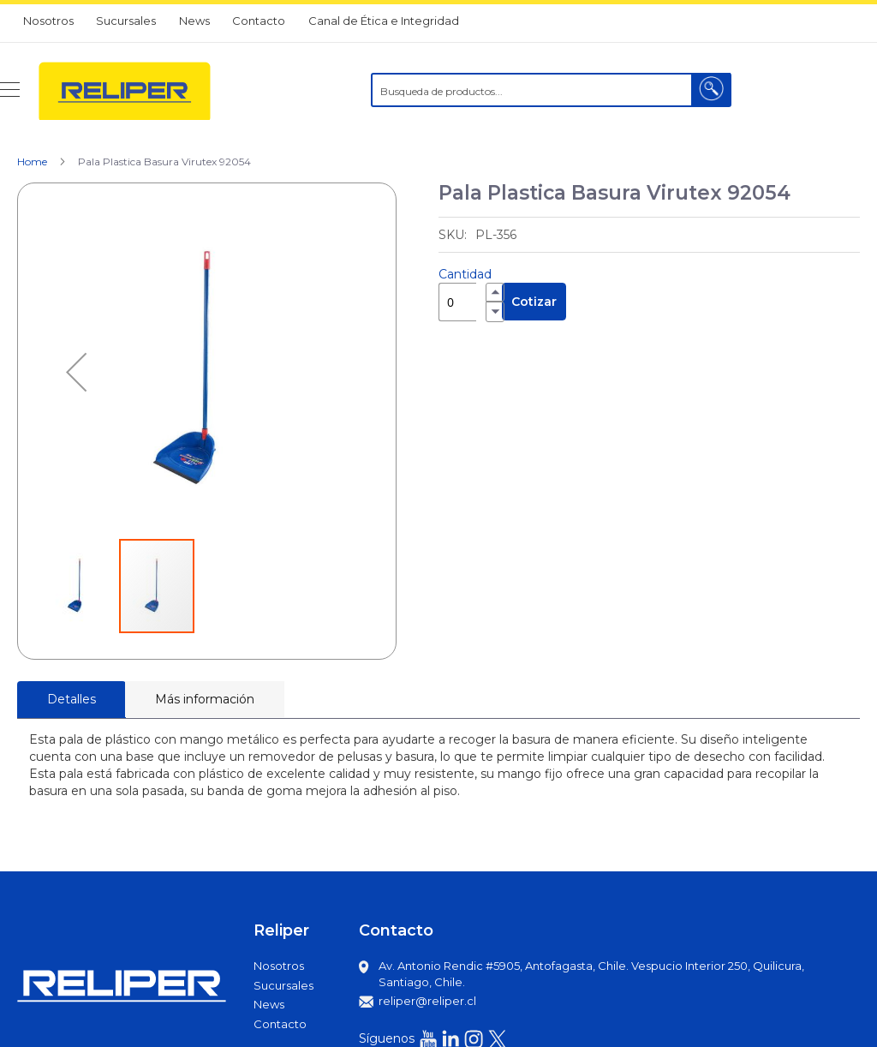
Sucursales (126, 20)
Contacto (258, 20)
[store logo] (124, 90)
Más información (204, 699)
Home (32, 161)
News (194, 20)
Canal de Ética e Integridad (383, 20)
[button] (76, 372)
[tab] (71, 699)
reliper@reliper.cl (427, 1001)
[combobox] (551, 90)
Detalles (71, 699)
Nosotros (48, 20)
